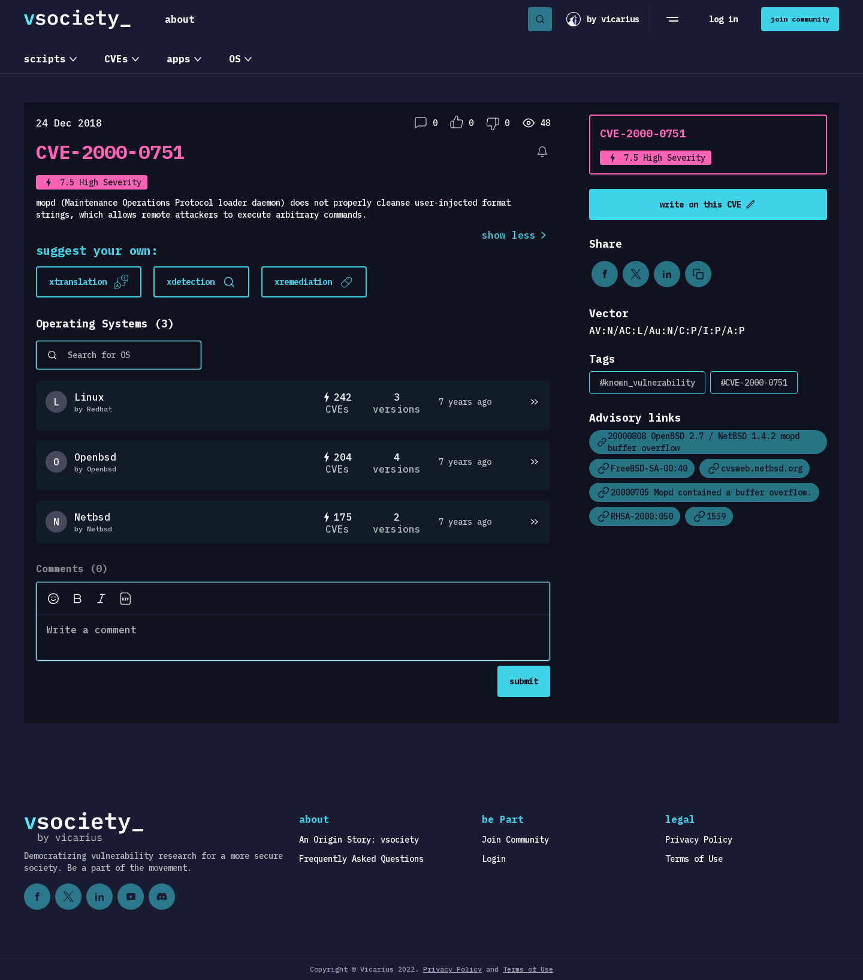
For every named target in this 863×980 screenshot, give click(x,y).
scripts (45, 59)
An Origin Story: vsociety (359, 839)
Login (494, 858)
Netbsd (92, 517)
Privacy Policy (698, 839)
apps (179, 59)
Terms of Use (694, 858)
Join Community (515, 839)
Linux (89, 397)
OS (235, 59)
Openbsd (95, 457)
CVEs (116, 59)
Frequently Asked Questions (361, 858)
